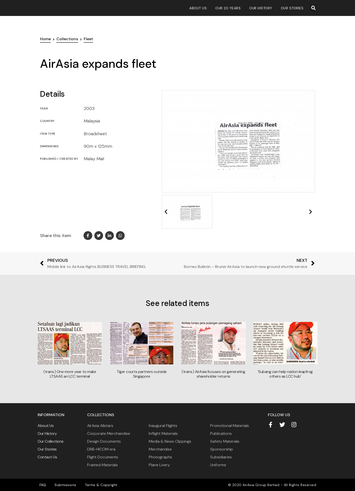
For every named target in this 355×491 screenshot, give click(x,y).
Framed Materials (102, 464)
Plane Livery (159, 464)
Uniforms (218, 464)
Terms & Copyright (98, 485)
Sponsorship (221, 449)
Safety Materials (224, 441)
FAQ (42, 485)
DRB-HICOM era (101, 449)
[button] (313, 8)
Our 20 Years (228, 8)
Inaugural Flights (163, 425)
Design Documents (104, 441)
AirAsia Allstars (100, 425)
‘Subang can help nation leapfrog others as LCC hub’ (285, 374)
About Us (198, 8)
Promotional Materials (229, 425)
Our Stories (292, 8)
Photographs (160, 457)
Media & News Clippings (170, 441)
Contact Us (47, 457)
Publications (221, 433)
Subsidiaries (221, 457)
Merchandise (160, 449)
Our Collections (51, 441)
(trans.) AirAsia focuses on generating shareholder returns (213, 374)
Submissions (64, 485)
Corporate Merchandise (108, 433)
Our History (260, 8)
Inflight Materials (163, 433)
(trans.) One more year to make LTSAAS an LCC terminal (69, 374)
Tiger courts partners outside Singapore (142, 374)
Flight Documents (102, 457)
